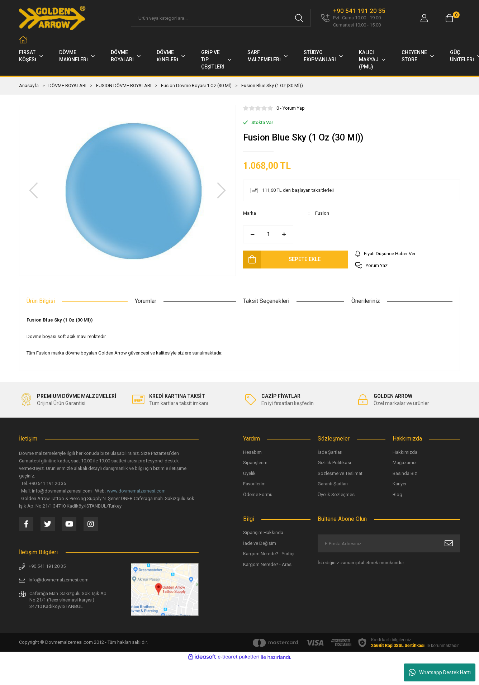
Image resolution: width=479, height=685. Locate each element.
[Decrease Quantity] (252, 234)
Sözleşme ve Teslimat (340, 473)
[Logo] (52, 18)
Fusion (322, 213)
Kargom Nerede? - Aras (267, 564)
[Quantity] (268, 234)
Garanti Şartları (333, 483)
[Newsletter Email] (389, 543)
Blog (397, 494)
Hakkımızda (405, 452)
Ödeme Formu (257, 494)
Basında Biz (405, 473)
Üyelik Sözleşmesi (337, 494)
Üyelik (249, 473)
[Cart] (449, 18)
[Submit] (448, 543)
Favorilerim (254, 483)
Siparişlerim (255, 462)
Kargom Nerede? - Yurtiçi (268, 553)
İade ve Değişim (259, 543)
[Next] (221, 190)
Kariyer (400, 483)
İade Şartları (330, 452)
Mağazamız (405, 462)
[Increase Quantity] (284, 234)
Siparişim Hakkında (263, 532)
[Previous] (33, 190)
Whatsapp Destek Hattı (440, 672)
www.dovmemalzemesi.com (136, 491)
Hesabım (252, 452)
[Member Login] (424, 18)
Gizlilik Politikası (334, 462)
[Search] (220, 18)
